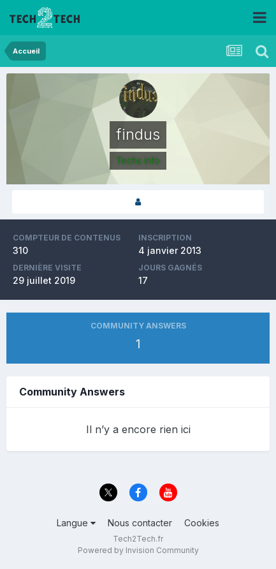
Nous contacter (140, 522)
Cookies (201, 522)
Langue (76, 522)
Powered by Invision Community (138, 550)
